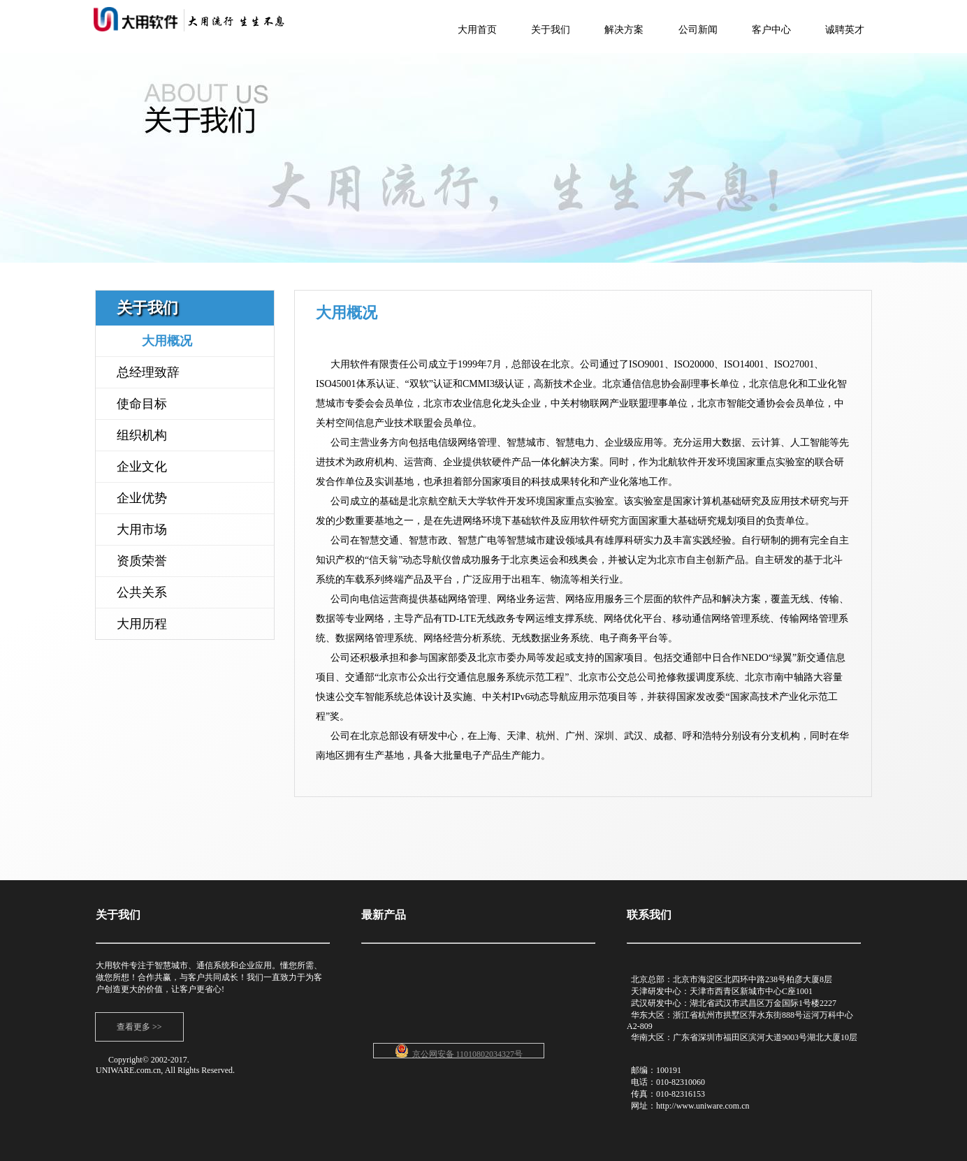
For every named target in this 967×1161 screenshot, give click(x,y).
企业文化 (142, 467)
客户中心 (771, 29)
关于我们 (550, 29)
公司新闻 (698, 29)
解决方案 (624, 29)
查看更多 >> (139, 1027)
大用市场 (142, 529)
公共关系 (142, 592)
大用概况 (167, 341)
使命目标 (142, 404)
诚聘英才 (844, 29)
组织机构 (142, 435)
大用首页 (477, 29)
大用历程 (142, 624)
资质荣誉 (142, 561)
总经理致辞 (148, 372)
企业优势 (142, 498)
